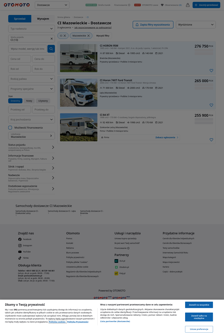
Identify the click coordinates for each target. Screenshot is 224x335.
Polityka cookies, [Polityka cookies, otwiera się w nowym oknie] (58, 321)
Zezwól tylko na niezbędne (199, 317)
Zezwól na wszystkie (199, 304)
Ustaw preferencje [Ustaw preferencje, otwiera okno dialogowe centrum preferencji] (199, 329)
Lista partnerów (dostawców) (115, 321)
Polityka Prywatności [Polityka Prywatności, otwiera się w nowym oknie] (77, 321)
